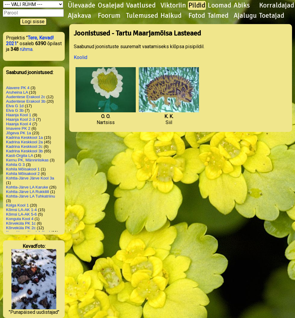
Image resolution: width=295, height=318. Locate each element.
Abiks (242, 5)
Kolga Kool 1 (17, 205)
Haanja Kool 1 (18, 115)
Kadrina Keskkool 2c (24, 146)
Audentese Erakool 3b (25, 101)
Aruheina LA (17, 92)
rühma (26, 49)
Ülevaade (81, 5)
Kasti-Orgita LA (19, 155)
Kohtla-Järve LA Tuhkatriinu (30, 196)
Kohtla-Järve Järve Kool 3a (30, 178)
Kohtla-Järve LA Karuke (27, 187)
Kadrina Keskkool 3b (24, 151)
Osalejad (111, 5)
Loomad (219, 5)
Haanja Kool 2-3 (20, 119)
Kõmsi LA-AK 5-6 (21, 214)
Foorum (109, 15)
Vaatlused (141, 5)
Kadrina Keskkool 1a (24, 137)
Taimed (218, 15)
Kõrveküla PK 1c (21, 223)
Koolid (80, 57)
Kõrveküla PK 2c (21, 228)
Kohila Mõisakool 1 (23, 169)
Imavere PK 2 (18, 128)
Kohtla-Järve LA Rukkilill (27, 191)
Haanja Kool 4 (18, 124)
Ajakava (79, 15)
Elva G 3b (15, 110)
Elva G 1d (15, 106)
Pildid (196, 5)
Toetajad (271, 15)
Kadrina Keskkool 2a (24, 142)
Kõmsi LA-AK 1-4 (21, 209)
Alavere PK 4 (18, 88)
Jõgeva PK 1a (18, 133)
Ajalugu (245, 15)
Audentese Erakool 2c (25, 97)
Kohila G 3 (15, 164)
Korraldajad (276, 5)
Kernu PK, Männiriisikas (27, 160)
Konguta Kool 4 (19, 219)
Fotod (196, 15)
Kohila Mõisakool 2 (23, 173)
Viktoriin (173, 5)
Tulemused (142, 15)
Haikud (171, 15)
